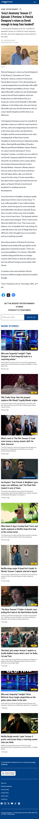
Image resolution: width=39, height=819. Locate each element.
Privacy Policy (5, 789)
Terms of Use (4, 796)
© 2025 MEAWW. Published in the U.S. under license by (16, 762)
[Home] (7, 2)
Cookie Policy (5, 793)
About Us (3, 783)
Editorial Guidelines (6, 786)
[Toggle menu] (36, 2)
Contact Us (4, 799)
